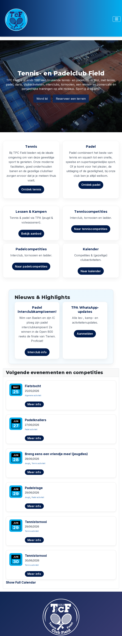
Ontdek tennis (31, 189)
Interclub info (37, 352)
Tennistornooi (36, 522)
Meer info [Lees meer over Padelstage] (34, 506)
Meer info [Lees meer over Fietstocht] (34, 404)
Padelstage (34, 488)
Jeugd (27, 463)
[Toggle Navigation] (117, 19)
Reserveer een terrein (71, 98)
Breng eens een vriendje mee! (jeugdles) (56, 454)
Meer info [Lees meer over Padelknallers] (34, 438)
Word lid (42, 98)
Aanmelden (85, 333)
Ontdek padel (90, 184)
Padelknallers (35, 420)
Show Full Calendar (21, 582)
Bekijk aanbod (31, 233)
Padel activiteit (31, 429)
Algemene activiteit (33, 395)
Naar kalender (91, 271)
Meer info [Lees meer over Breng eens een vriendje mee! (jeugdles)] (34, 472)
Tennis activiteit (38, 463)
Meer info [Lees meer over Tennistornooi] (34, 540)
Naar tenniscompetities (90, 229)
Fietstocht (33, 386)
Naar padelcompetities (31, 266)
